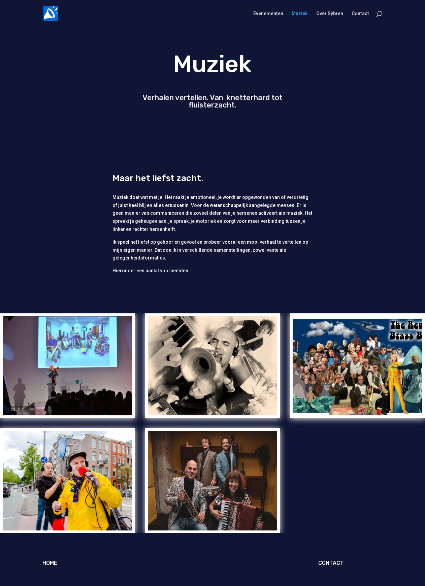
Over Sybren (329, 13)
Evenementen (268, 13)
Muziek (300, 13)
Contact (360, 13)
